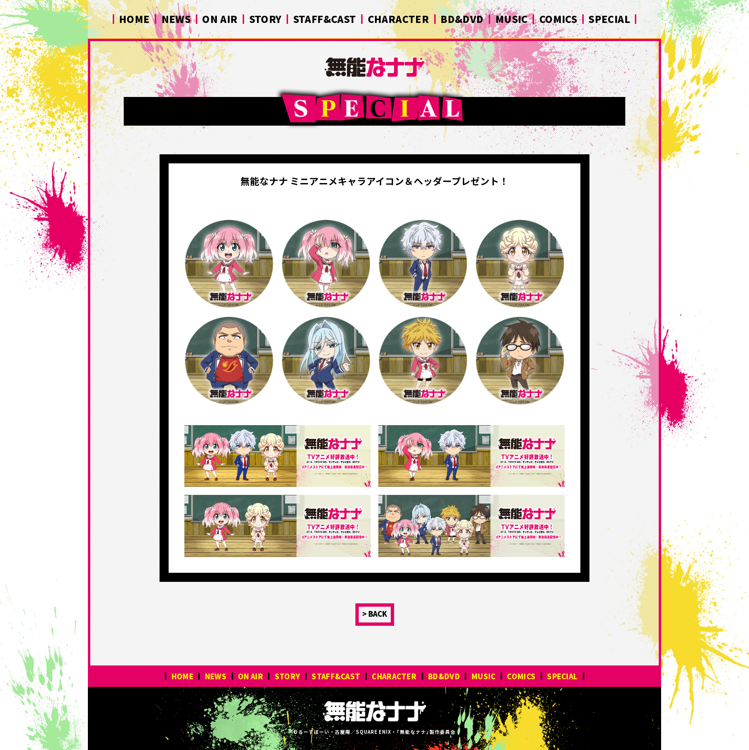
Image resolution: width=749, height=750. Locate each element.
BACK (377, 614)
